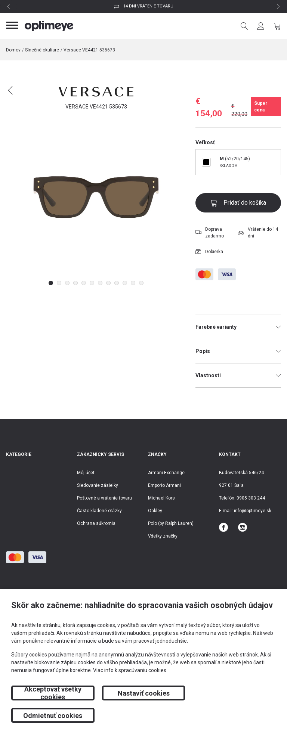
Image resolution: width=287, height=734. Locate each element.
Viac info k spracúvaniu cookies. (130, 693)
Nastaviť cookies (143, 715)
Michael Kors (161, 498)
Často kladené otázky (99, 510)
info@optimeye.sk (252, 510)
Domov (13, 50)
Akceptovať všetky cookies (52, 715)
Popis (238, 351)
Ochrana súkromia (96, 523)
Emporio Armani (164, 485)
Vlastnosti (238, 375)
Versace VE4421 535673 (89, 50)
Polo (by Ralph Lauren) (171, 523)
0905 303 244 (251, 498)
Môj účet (86, 472)
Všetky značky (163, 536)
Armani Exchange (166, 472)
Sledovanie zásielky (97, 485)
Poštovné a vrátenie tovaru (104, 498)
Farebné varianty (238, 327)
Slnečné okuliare (42, 50)
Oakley (155, 510)
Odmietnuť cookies (234, 715)
